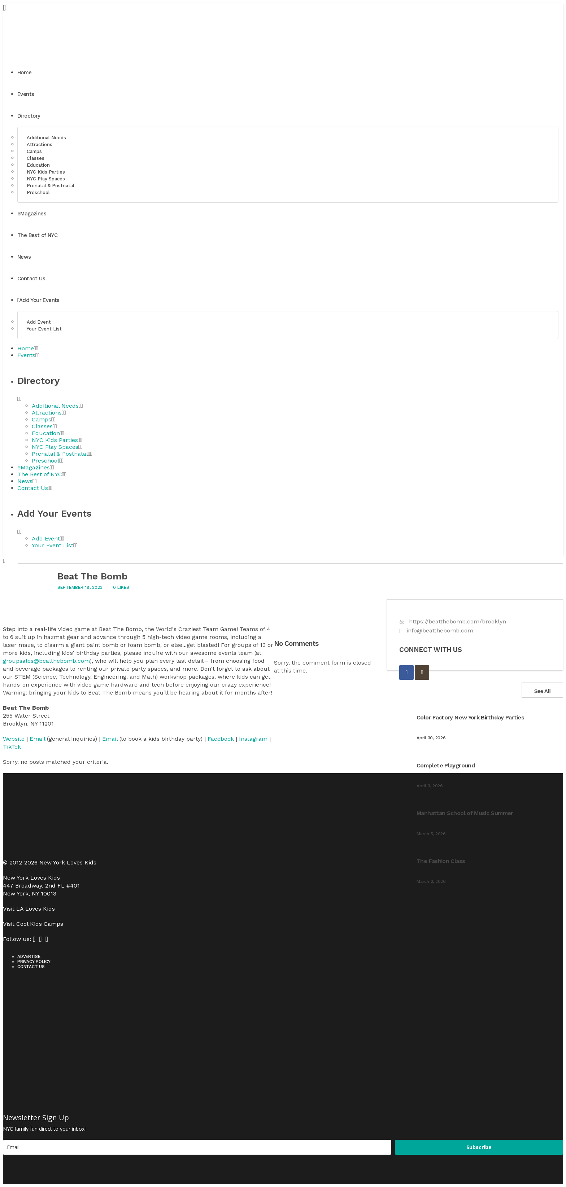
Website (14, 738)
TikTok (12, 746)
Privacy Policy (34, 961)
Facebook (221, 738)
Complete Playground (446, 765)
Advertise (28, 956)
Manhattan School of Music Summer (465, 813)
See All (542, 691)
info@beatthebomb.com (439, 630)
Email (37, 738)
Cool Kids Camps (39, 923)
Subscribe (479, 1147)
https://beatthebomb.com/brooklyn (457, 621)
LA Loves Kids (35, 908)
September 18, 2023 (80, 587)
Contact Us (31, 966)
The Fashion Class (441, 861)
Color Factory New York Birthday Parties (470, 717)
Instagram (253, 738)
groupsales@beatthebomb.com (46, 660)
